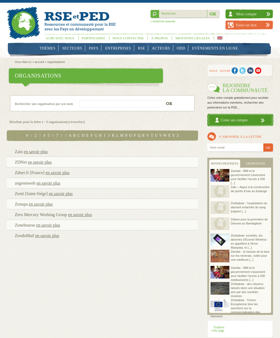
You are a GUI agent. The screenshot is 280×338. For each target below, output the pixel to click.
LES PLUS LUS (255, 163)
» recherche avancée (162, 21)
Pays (93, 48)
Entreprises (118, 48)
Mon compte (246, 14)
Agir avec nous (60, 38)
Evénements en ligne (215, 48)
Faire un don (246, 25)
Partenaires (93, 38)
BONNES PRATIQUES (224, 163)
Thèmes (47, 48)
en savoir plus (36, 151)
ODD (181, 48)
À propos (159, 38)
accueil (39, 62)
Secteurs (72, 48)
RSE (141, 48)
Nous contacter (128, 38)
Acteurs (161, 48)
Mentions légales (192, 38)
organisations (56, 62)
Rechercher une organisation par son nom (44, 104)
